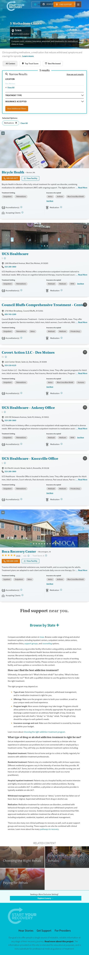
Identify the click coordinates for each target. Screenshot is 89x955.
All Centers (10, 63)
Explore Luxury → (46, 898)
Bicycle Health (13, 172)
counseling (47, 643)
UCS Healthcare (15, 254)
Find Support (73, 4)
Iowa (42, 637)
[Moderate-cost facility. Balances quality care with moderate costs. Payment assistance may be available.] (6, 357)
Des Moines (10, 83)
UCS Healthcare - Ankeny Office (28, 407)
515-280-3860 (10, 266)
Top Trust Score (31, 63)
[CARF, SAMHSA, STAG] (21, 290)
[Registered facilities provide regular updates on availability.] (22, 212)
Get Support (44, 930)
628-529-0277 (12, 178)
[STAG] (21, 207)
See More (49, 201)
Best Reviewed (54, 63)
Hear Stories (52, 4)
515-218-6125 (10, 365)
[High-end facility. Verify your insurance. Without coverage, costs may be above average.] (28, 556)
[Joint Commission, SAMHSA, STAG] (21, 590)
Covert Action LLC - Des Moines (28, 352)
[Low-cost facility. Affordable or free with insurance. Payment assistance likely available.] (5, 258)
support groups (31, 643)
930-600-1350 (12, 561)
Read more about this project (59, 941)
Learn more (28, 56)
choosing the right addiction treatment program (44, 732)
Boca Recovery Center (19, 551)
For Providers (63, 930)
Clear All (24, 123)
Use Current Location (21, 34)
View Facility (32, 178)
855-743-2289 (10, 314)
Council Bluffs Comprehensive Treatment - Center (43, 305)
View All (11, 87)
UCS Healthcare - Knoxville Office (30, 458)
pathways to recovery (49, 829)
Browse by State (42, 625)
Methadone (9, 123)
